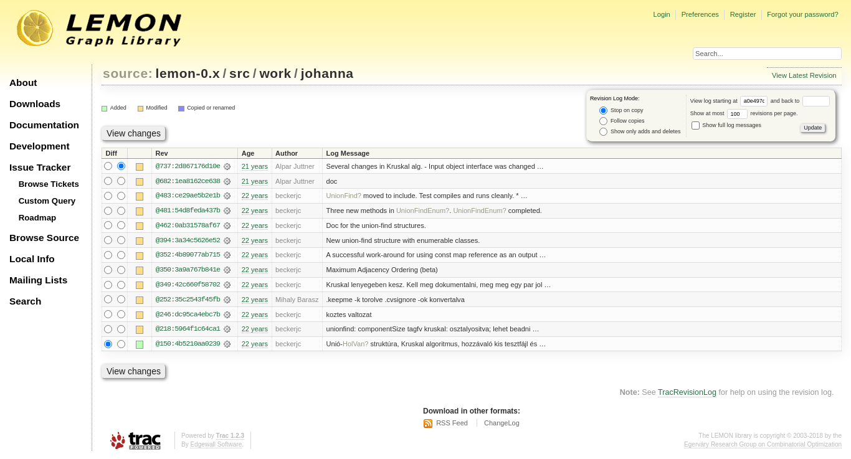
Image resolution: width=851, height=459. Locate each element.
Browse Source (44, 237)
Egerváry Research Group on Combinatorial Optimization (763, 446)
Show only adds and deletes (639, 132)
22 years (255, 196)
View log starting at (730, 101)
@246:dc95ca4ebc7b (188, 316)
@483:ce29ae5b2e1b (188, 196)
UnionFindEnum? (422, 211)
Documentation (44, 125)
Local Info (32, 258)
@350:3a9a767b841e (188, 271)
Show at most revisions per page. (744, 113)
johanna (327, 73)
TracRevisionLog (687, 394)
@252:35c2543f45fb (188, 301)
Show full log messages (726, 125)
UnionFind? (344, 196)
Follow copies (621, 121)
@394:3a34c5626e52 (188, 241)
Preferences (700, 14)
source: (128, 73)
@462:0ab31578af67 (188, 226)
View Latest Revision (804, 75)
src (239, 73)
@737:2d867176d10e (188, 166)
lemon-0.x (188, 73)
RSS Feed (452, 424)
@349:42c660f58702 (188, 286)
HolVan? (356, 345)
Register (743, 14)
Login (661, 14)
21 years (255, 166)
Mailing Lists (38, 280)
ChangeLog (502, 424)
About (23, 82)
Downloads (34, 103)
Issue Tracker (39, 167)
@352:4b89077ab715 (188, 256)
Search (25, 301)
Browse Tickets (49, 184)
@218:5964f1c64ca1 (188, 331)
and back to (800, 101)
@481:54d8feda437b (188, 211)
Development (39, 146)
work (275, 73)
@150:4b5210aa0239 (188, 346)
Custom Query (47, 201)
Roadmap (38, 217)
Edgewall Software (216, 446)
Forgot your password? (802, 14)
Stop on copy (621, 110)
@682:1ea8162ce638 (188, 181)
